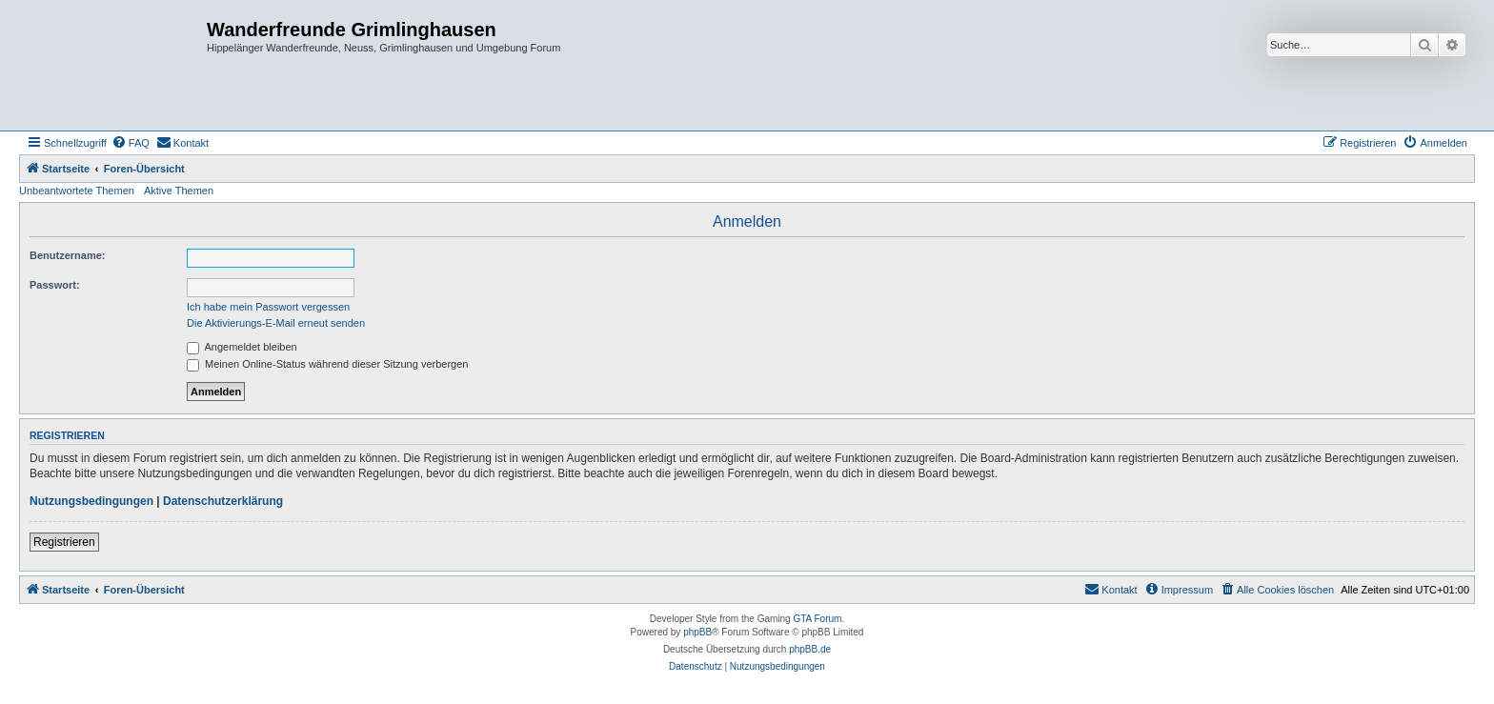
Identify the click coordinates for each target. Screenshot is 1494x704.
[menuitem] (130, 142)
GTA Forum (817, 618)
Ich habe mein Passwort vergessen (268, 306)
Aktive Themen (178, 190)
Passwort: (55, 285)
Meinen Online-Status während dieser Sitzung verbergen (327, 364)
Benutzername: (67, 255)
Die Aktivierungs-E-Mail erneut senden (276, 323)
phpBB (697, 632)
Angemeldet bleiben (242, 346)
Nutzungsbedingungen (91, 501)
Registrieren (64, 542)
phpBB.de (810, 649)
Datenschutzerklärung (223, 501)
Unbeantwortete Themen (76, 190)
